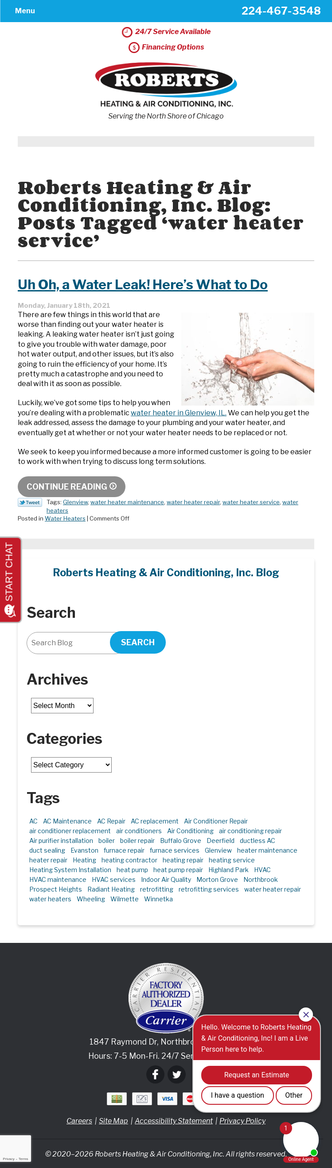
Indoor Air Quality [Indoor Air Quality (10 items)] (166, 879)
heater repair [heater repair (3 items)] (48, 860)
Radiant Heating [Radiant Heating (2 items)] (111, 889)
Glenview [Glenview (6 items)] (218, 850)
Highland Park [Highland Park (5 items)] (228, 869)
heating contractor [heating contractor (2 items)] (129, 860)
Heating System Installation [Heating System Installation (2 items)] (70, 869)
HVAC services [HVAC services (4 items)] (114, 879)
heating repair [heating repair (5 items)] (183, 860)
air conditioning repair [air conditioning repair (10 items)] (250, 831)
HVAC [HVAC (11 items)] (262, 869)
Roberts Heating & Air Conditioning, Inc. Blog (166, 573)
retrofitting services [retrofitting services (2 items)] (209, 889)
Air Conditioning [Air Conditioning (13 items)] (190, 831)
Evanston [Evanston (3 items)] (84, 850)
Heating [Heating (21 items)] (84, 860)
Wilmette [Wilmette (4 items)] (124, 899)
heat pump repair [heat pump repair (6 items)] (178, 869)
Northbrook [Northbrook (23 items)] (260, 879)
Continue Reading (67, 486)
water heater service (251, 501)
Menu (25, 11)
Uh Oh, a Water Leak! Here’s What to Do (143, 284)
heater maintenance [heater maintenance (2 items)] (267, 850)
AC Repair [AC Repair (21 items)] (111, 821)
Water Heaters (65, 518)
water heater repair (193, 501)
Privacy (8, 1159)
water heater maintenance (127, 501)
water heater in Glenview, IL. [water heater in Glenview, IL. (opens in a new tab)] (179, 413)
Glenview (75, 501)
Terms (23, 1159)
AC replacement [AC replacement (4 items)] (155, 821)
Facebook (155, 1074)
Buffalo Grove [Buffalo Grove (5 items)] (180, 840)
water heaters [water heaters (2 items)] (50, 899)
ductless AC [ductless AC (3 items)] (257, 840)
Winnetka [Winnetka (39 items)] (158, 899)
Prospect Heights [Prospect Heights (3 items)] (55, 889)
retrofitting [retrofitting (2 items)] (156, 889)
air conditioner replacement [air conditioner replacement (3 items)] (70, 831)
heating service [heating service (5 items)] (232, 860)
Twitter (177, 1074)
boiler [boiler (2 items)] (106, 840)
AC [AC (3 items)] (33, 821)
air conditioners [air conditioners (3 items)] (139, 831)
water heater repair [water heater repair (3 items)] (272, 889)
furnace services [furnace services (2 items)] (174, 850)
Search (138, 642)
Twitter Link (30, 502)
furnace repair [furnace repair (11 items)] (124, 850)
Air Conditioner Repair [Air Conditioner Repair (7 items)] (216, 821)
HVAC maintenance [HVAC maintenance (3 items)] (57, 879)
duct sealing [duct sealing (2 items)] (47, 850)
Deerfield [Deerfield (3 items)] (220, 840)
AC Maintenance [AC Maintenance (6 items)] (67, 821)
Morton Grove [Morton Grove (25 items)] (217, 879)
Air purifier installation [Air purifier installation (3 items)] (61, 840)
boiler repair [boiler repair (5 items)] (137, 840)
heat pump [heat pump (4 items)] (132, 869)
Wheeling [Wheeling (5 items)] (91, 899)
